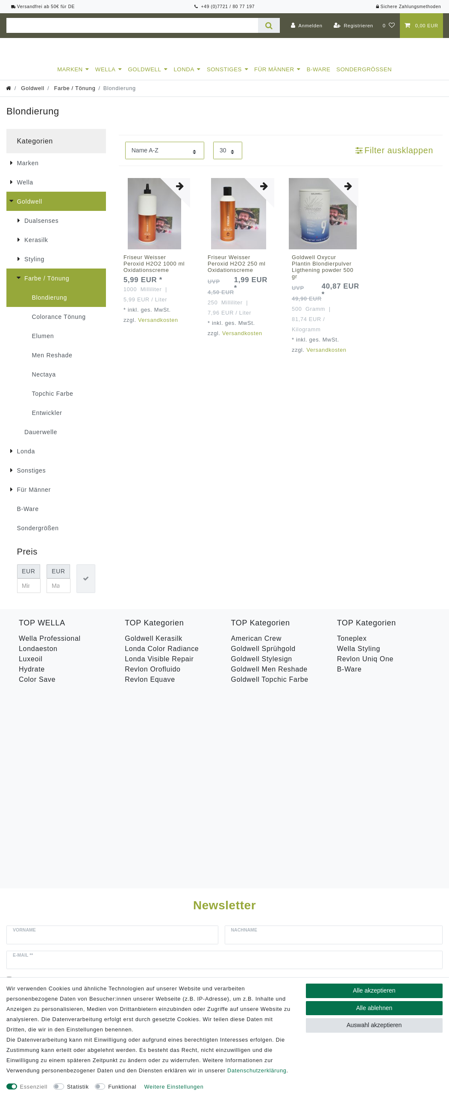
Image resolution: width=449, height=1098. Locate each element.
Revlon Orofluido (152, 676)
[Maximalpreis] (58, 593)
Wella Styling (358, 656)
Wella (105, 77)
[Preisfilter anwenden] (85, 586)
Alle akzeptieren (374, 990)
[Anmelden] (306, 25)
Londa (183, 77)
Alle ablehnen (374, 1008)
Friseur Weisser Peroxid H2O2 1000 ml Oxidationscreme (154, 271)
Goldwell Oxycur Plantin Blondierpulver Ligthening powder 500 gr (322, 274)
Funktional (122, 1086)
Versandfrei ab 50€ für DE (43, 6)
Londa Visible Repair (159, 666)
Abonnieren (321, 817)
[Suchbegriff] (132, 25)
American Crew (256, 646)
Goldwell (144, 77)
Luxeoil (31, 666)
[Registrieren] (353, 25)
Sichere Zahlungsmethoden (408, 6)
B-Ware (319, 77)
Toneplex (352, 646)
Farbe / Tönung (73, 96)
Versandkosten (158, 327)
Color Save (37, 687)
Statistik (78, 1086)
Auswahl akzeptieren (374, 1025)
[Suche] (269, 25)
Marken (70, 77)
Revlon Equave (150, 687)
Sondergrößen (364, 77)
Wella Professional (50, 646)
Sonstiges (224, 77)
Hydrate (32, 676)
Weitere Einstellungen (174, 1086)
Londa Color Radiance (162, 656)
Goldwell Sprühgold (263, 656)
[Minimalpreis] (29, 593)
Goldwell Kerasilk (153, 646)
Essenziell (34, 1086)
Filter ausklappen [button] (394, 158)
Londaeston (38, 656)
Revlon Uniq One (365, 666)
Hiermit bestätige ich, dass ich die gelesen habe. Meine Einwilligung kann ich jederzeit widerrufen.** (180, 794)
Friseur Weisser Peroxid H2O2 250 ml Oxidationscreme (237, 271)
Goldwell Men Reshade (269, 676)
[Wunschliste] (389, 25)
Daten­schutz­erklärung (256, 1070)
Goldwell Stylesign (261, 666)
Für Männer (274, 77)
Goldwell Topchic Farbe (269, 687)
